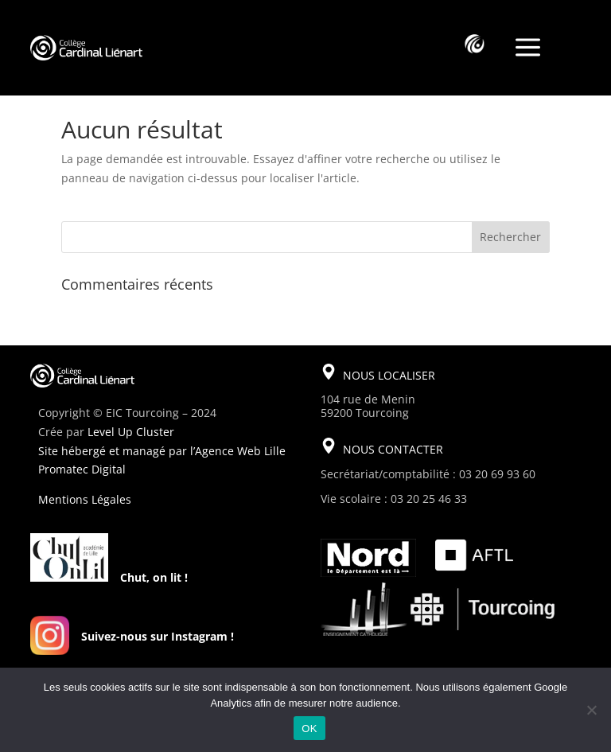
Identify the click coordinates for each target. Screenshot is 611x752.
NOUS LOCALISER (389, 375)
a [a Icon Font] (527, 48)
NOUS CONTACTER (393, 449)
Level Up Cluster (131, 431)
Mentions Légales (84, 499)
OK (309, 728)
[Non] (591, 710)
